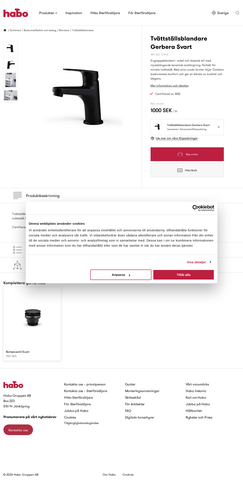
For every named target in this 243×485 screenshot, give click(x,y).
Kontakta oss (18, 430)
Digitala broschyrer (139, 417)
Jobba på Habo (76, 410)
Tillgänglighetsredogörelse (81, 423)
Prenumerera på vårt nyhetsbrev (29, 417)
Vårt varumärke (197, 384)
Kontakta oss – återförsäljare (85, 391)
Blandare (64, 30)
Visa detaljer (196, 262)
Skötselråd (133, 397)
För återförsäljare (141, 13)
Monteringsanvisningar (142, 391)
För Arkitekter (135, 404)
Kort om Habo (196, 397)
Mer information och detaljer (170, 85)
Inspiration (74, 13)
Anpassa (121, 275)
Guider (130, 384)
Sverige (220, 13)
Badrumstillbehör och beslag (40, 30)
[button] (237, 13)
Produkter (48, 13)
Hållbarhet (194, 410)
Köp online (187, 154)
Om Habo (109, 474)
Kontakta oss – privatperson (85, 384)
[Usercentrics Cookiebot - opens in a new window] (195, 208)
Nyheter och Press (199, 417)
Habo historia (196, 391)
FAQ (128, 410)
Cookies (70, 417)
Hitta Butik (187, 170)
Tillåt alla (183, 275)
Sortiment (15, 30)
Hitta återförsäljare (105, 13)
